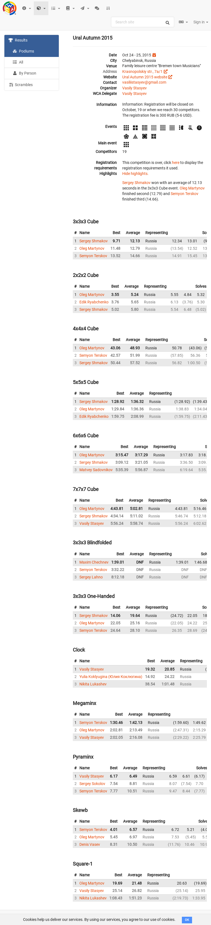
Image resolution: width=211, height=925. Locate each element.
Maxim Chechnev (94, 562)
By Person (24, 73)
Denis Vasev (89, 844)
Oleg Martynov (192, 188)
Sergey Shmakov (136, 182)
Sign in (200, 22)
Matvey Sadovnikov (96, 470)
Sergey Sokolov (92, 783)
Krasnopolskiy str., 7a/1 (142, 71)
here (175, 162)
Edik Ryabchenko (94, 302)
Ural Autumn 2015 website (144, 77)
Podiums (23, 51)
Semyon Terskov (184, 193)
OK (187, 920)
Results (18, 40)
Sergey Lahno (91, 577)
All (18, 62)
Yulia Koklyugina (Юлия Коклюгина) (110, 676)
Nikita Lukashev (93, 684)
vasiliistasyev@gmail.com (144, 82)
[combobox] (142, 22)
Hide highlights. (135, 173)
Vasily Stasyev (134, 88)
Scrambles (21, 84)
